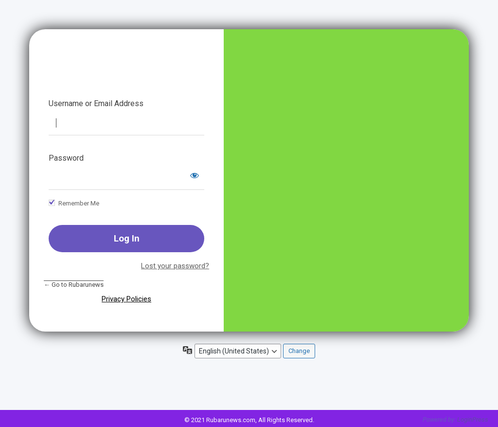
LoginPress (472, 419)
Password (66, 158)
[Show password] (194, 175)
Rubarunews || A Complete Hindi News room (126, 71)
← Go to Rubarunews (74, 284)
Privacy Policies (126, 299)
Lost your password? (175, 265)
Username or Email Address (96, 103)
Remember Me (78, 203)
